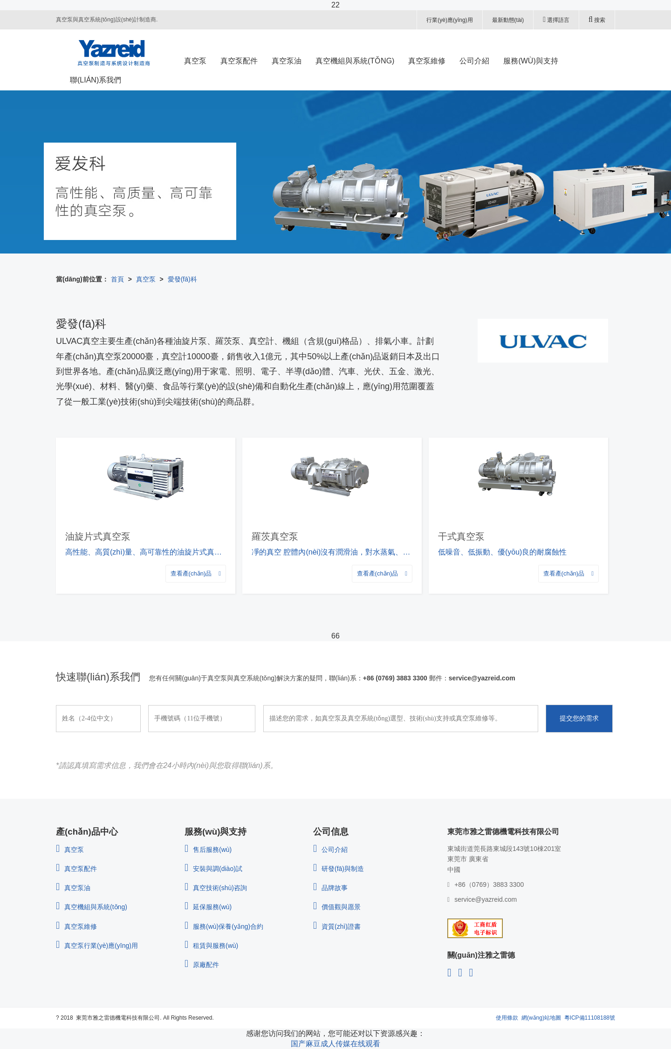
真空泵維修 (76, 926)
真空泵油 (73, 887)
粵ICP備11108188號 (589, 1018)
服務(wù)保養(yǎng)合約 (224, 926)
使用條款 (507, 1018)
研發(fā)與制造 (338, 868)
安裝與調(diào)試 (213, 868)
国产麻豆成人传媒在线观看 (335, 1044)
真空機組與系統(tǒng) (91, 907)
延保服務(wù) (208, 907)
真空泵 (146, 279)
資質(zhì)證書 (337, 926)
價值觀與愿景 (337, 907)
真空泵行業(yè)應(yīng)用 (97, 945)
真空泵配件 (76, 868)
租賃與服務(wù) (211, 945)
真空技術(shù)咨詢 (216, 887)
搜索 (597, 19)
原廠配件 (202, 964)
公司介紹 (330, 849)
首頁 (117, 279)
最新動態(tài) (508, 20)
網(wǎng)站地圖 (541, 1018)
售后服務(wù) (208, 849)
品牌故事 (330, 887)
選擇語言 (556, 19)
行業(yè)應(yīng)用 (449, 20)
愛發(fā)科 (182, 279)
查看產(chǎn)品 (196, 573)
